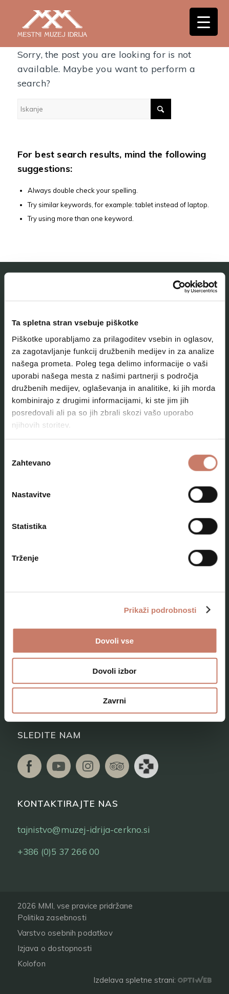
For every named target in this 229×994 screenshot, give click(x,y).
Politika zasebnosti (52, 917)
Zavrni (114, 700)
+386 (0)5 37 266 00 (58, 851)
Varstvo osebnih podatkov (65, 933)
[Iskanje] (94, 109)
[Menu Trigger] (204, 22)
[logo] (63, 23)
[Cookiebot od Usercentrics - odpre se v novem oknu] (172, 286)
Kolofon (31, 963)
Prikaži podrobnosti (160, 609)
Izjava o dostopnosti (54, 948)
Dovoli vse (114, 640)
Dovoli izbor (115, 670)
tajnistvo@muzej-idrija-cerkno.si (83, 829)
